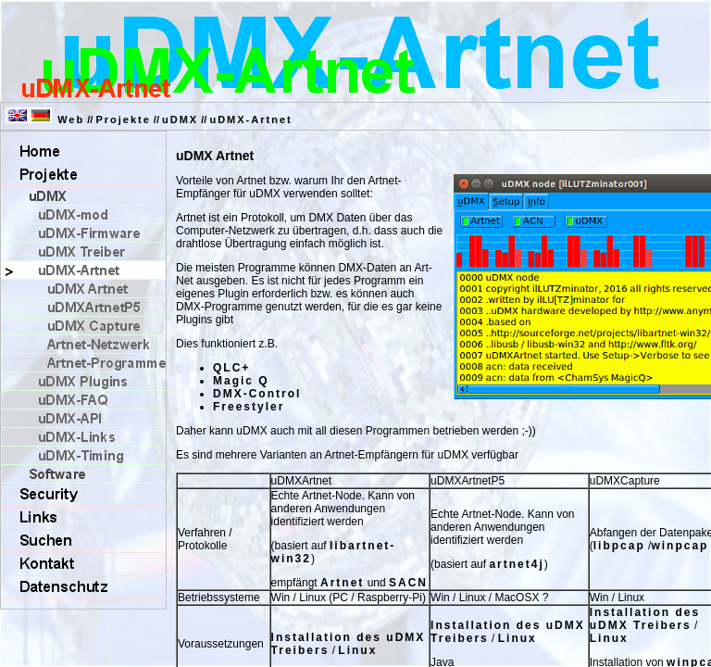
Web (70, 119)
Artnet (342, 582)
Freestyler (248, 406)
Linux (357, 650)
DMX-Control (257, 393)
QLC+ (231, 367)
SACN (408, 582)
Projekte (122, 119)
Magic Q (241, 380)
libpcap (619, 545)
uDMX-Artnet (250, 119)
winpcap (679, 545)
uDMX (180, 119)
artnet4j (516, 564)
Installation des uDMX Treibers (645, 619)
